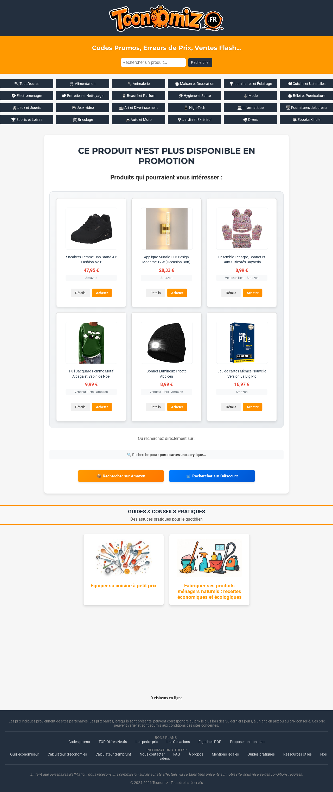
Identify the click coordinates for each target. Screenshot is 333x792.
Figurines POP (209, 740)
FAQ (176, 753)
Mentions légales (225, 753)
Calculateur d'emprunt (113, 753)
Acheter (102, 293)
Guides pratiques (261, 753)
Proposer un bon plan (247, 740)
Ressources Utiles (297, 753)
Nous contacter (152, 753)
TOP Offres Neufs (113, 740)
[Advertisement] (166, 650)
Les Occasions (178, 740)
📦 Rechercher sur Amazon (121, 475)
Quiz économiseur (24, 753)
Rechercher (200, 62)
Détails (80, 293)
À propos (196, 753)
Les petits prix (147, 740)
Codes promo (79, 740)
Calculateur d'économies (67, 753)
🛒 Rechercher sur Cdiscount (212, 475)
